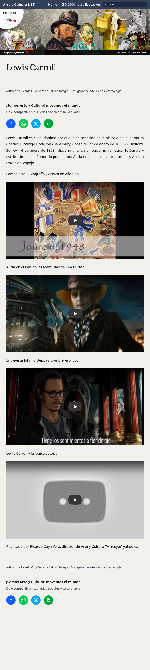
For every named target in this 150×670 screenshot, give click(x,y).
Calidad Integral (59, 91)
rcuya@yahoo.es (124, 546)
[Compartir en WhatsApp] (23, 123)
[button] (75, 220)
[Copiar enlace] (48, 123)
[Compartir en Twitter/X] (36, 123)
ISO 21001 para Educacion (81, 4)
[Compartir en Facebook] (11, 123)
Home (52, 4)
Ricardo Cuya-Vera (32, 91)
